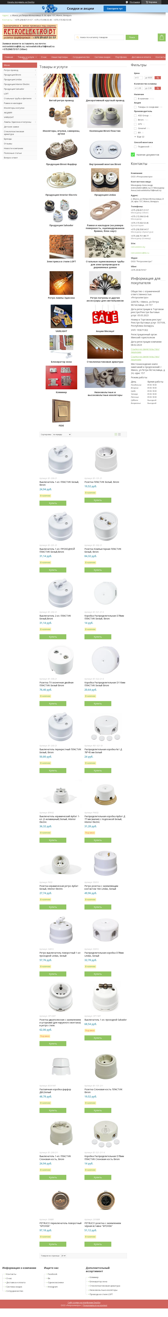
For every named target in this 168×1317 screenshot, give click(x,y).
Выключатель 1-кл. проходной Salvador (105, 1019)
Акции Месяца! (105, 331)
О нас (44, 57)
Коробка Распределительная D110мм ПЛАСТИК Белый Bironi (104, 684)
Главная (9, 57)
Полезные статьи (13, 153)
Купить (53, 503)
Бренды (8, 138)
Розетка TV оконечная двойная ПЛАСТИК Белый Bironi (56, 684)
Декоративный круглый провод (105, 100)
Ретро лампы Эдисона (61, 297)
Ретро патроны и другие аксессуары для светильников (105, 299)
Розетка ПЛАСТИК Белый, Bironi (101, 482)
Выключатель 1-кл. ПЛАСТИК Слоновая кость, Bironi (55, 1157)
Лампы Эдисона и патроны (17, 122)
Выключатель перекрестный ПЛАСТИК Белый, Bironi (60, 751)
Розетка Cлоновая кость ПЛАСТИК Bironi (103, 1091)
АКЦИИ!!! (8, 112)
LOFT (6, 93)
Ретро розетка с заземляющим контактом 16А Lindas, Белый (101, 887)
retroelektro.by (138, 247)
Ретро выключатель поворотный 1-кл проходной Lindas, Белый (59, 954)
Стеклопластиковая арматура (14, 133)
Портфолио (121, 57)
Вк (49, 1278)
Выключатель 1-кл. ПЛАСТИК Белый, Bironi (59, 483)
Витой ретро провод (61, 100)
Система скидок (103, 57)
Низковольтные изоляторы (103, 1290)
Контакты (161, 57)
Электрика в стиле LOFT (61, 261)
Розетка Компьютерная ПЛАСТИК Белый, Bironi (102, 550)
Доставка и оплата (141, 57)
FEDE (61, 425)
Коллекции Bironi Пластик (105, 131)
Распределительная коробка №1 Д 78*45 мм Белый (103, 751)
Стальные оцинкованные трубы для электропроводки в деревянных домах (105, 264)
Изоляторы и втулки (14, 107)
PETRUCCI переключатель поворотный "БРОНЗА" (60, 1224)
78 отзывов (134, 2)
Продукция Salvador (14, 88)
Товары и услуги (26, 57)
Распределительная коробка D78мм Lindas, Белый (104, 954)
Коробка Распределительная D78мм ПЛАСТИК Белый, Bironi (104, 617)
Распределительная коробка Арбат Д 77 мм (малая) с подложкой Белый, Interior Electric (104, 819)
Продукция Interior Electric (17, 84)
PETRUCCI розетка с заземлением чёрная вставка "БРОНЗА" (102, 1224)
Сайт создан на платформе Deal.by (84, 1302)
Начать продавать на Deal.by (20, 2)
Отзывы (8, 143)
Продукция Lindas (13, 79)
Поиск (132, 37)
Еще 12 (140, 137)
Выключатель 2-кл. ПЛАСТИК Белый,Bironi (55, 617)
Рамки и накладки (13, 103)
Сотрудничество (81, 57)
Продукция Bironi (12, 74)
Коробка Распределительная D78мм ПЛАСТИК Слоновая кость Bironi (104, 1157)
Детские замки (11, 126)
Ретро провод (11, 70)
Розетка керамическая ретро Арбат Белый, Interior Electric (58, 887)
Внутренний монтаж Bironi (105, 164)
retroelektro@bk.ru (140, 253)
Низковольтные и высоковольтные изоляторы (105, 394)
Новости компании (13, 148)
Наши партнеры (59, 57)
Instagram (53, 1286)
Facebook (52, 1274)
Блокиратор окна (61, 361)
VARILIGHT (9, 117)
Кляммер (61, 392)
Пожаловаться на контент (95, 1305)
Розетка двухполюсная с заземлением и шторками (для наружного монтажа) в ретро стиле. (60, 1022)
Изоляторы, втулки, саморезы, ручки (61, 132)
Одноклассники (56, 1282)
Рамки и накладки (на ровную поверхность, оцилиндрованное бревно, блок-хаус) (105, 228)
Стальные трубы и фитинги (17, 98)
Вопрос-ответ (11, 157)
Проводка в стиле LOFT (101, 1294)
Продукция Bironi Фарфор (61, 164)
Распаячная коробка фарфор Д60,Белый (55, 1091)
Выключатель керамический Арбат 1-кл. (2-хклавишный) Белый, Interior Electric (59, 819)
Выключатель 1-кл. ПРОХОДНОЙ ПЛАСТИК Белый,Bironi (57, 550)
